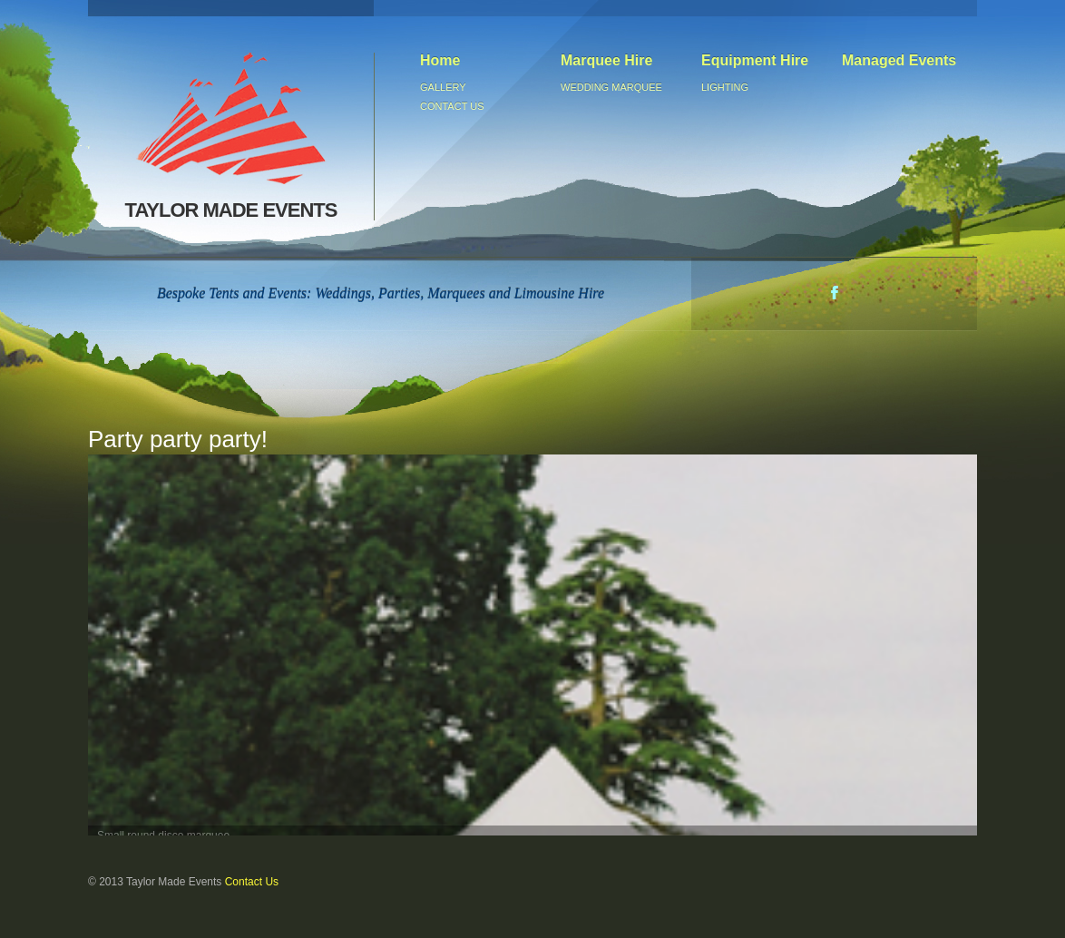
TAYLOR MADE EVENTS (233, 136)
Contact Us (251, 881)
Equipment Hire (754, 60)
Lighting (724, 87)
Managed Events (899, 60)
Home (440, 60)
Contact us (452, 106)
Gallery (443, 87)
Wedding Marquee (611, 87)
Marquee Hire (606, 60)
